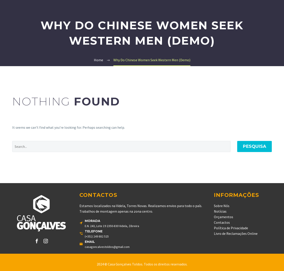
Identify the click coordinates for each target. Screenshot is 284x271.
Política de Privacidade (231, 228)
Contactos (222, 222)
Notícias (220, 211)
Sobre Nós (221, 206)
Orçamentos (223, 217)
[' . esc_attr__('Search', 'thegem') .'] (121, 146)
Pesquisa (254, 146)
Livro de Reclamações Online (236, 233)
